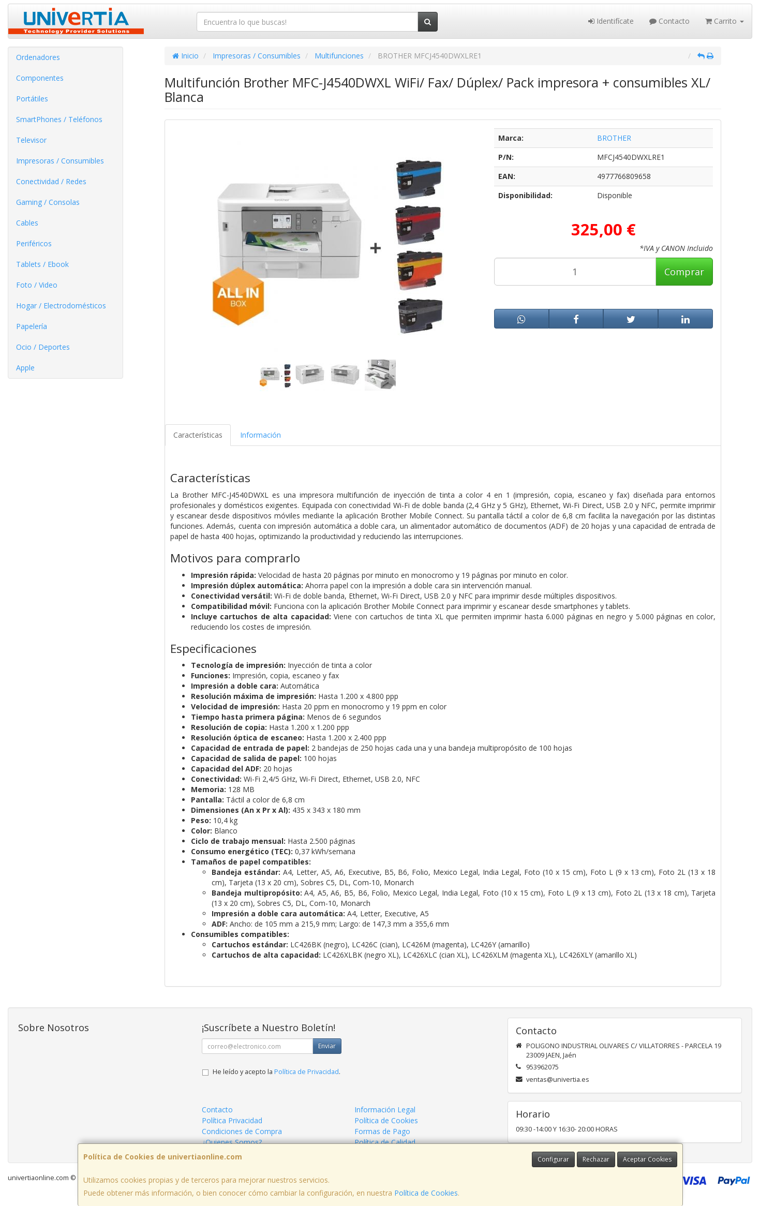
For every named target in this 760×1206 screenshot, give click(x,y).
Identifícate (611, 21)
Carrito (724, 21)
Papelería (31, 326)
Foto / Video (36, 285)
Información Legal (384, 1109)
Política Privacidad (232, 1120)
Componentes (40, 78)
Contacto (669, 21)
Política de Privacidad (306, 1071)
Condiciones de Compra (242, 1131)
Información (260, 435)
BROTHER (614, 138)
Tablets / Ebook (42, 264)
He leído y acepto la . (276, 1071)
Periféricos (34, 243)
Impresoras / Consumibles (60, 161)
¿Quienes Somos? (232, 1142)
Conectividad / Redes (51, 181)
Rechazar (596, 1159)
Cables (27, 223)
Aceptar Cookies (647, 1159)
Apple (25, 368)
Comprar (684, 271)
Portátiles (32, 98)
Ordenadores (38, 57)
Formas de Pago (382, 1131)
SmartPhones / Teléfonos (59, 119)
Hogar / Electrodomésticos (61, 305)
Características (197, 435)
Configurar (553, 1159)
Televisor (31, 140)
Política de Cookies (426, 1193)
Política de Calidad (384, 1142)
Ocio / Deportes (43, 347)
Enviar (327, 1045)
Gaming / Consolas (48, 202)
